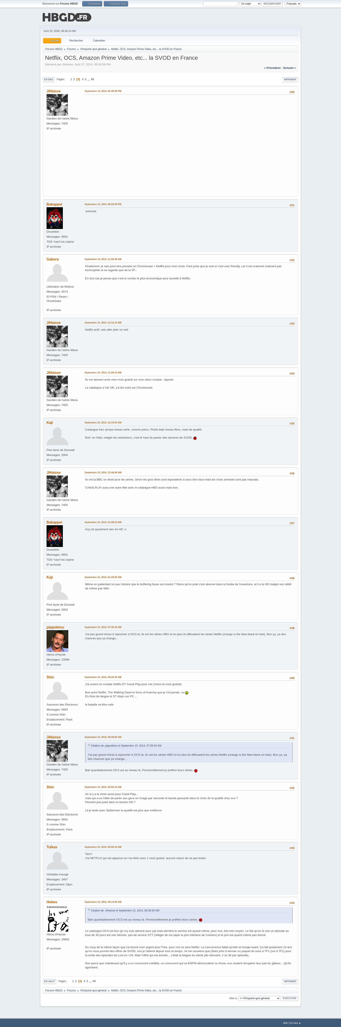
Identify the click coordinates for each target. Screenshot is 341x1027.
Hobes (52, 901)
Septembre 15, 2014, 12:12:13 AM (103, 322)
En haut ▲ (295, 1022)
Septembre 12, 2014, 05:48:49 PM (103, 90)
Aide (285, 1022)
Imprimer (290, 79)
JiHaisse (54, 91)
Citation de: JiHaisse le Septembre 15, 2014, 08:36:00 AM (125, 910)
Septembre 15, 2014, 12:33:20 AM (103, 422)
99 (92, 78)
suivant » (289, 67)
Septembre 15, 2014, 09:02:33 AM (103, 846)
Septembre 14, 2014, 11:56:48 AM (103, 258)
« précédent (272, 67)
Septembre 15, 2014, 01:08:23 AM (103, 521)
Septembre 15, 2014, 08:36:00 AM (103, 736)
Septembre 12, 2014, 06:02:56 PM (103, 203)
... (89, 78)
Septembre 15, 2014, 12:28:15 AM (103, 372)
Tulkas (52, 846)
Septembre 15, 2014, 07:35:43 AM (103, 626)
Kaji (50, 422)
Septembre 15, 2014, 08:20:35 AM (103, 676)
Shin (50, 677)
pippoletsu (55, 627)
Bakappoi (54, 204)
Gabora (53, 259)
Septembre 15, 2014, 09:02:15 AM (103, 786)
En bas (48, 79)
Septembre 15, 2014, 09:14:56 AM (103, 901)
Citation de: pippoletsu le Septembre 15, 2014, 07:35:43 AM (126, 745)
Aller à (233, 997)
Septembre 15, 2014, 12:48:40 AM (103, 472)
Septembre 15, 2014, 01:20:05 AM (103, 576)
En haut (49, 981)
